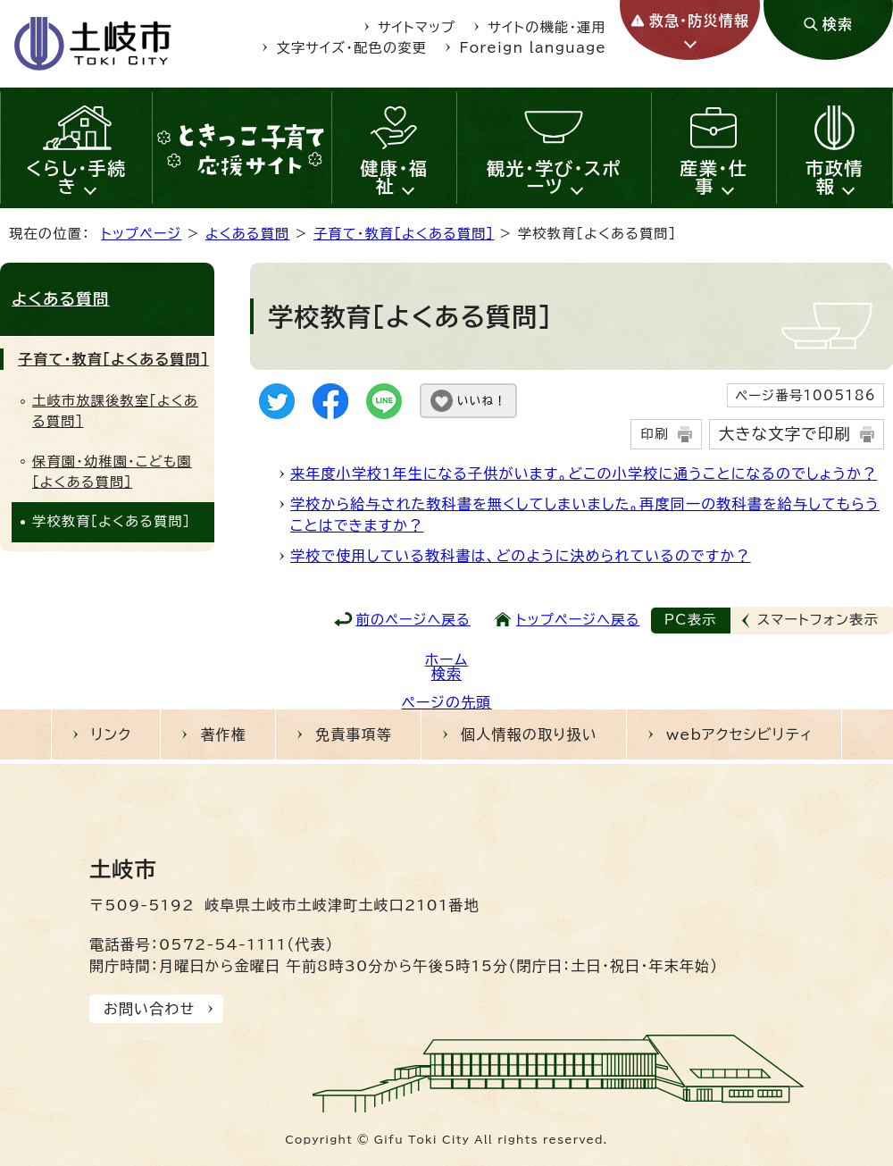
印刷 (654, 433)
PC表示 (690, 619)
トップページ (141, 233)
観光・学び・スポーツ (554, 177)
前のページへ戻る (413, 619)
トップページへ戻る (577, 619)
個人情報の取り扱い (529, 734)
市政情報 (834, 177)
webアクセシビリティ (739, 734)
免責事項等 (353, 734)
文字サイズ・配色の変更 (352, 48)
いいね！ (481, 401)
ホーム (447, 659)
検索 (446, 674)
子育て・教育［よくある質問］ (403, 233)
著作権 (223, 734)
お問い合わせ (149, 1009)
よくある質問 (247, 233)
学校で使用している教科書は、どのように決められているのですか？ (520, 556)
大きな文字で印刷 (785, 433)
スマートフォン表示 (818, 619)
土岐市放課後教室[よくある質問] (115, 411)
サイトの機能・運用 (547, 27)
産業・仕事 (713, 177)
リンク (111, 734)
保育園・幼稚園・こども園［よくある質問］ (112, 472)
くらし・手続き (76, 177)
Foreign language (533, 48)
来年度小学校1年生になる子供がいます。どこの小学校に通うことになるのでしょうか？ (583, 473)
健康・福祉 (395, 177)
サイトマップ (416, 27)
